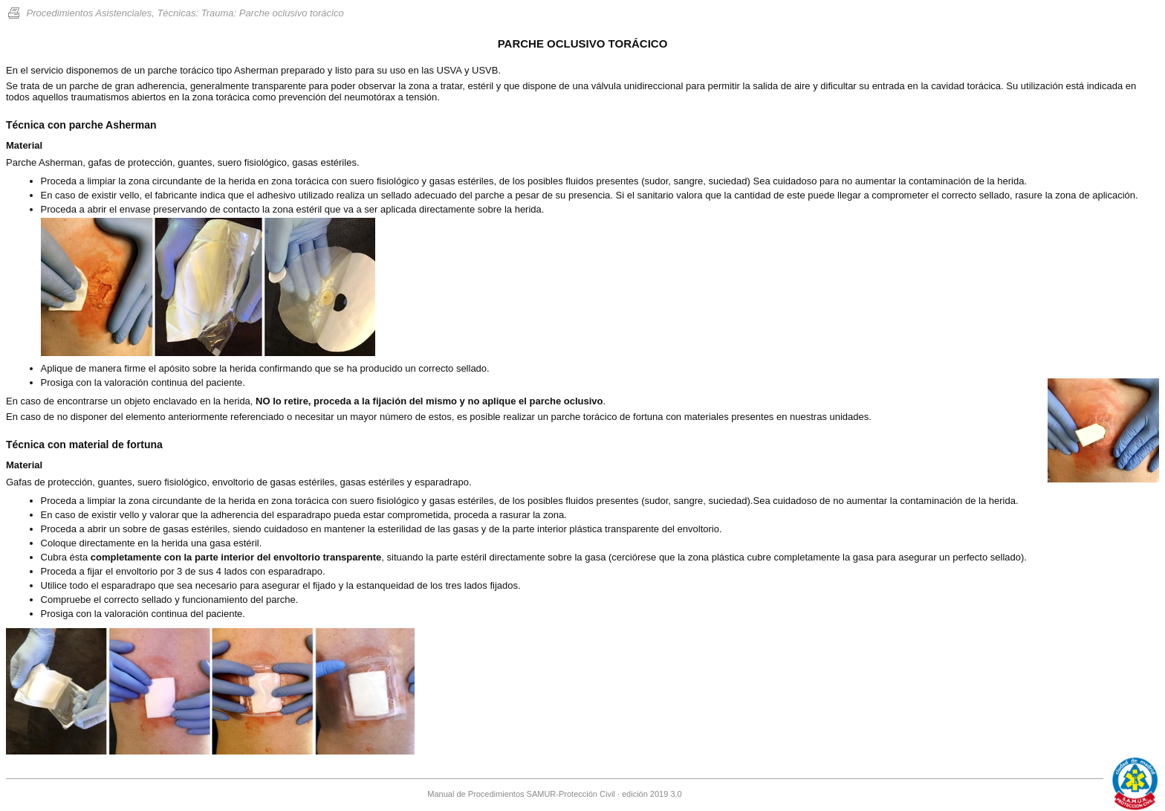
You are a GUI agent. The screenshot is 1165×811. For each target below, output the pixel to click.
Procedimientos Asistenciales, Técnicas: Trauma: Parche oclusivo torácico (175, 13)
